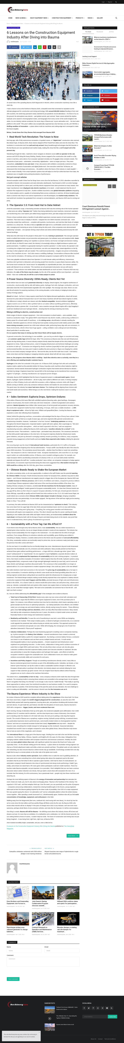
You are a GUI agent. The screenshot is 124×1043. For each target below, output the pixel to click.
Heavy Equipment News (17, 23)
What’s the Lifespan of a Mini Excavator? (103, 147)
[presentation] (21, 972)
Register (110, 2)
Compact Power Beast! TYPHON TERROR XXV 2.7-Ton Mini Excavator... (104, 167)
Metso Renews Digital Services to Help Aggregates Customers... (98, 64)
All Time (111, 32)
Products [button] (80, 18)
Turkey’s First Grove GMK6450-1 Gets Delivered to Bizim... (67, 1008)
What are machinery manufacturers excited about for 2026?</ (105, 38)
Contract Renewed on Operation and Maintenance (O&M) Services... (42, 929)
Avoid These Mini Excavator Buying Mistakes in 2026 (105, 156)
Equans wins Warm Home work (65, 1024)
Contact (100, 1039)
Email (46, 947)
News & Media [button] (21, 18)
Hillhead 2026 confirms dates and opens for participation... (67, 902)
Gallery (100, 18)
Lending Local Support (89, 56)
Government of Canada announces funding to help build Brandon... (105, 48)
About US (93, 1039)
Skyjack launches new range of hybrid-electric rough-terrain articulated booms (61, 853)
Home (10, 18)
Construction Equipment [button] (62, 18)
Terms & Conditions (110, 1039)
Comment (10, 955)
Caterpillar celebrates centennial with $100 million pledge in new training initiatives (25, 853)
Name (9, 947)
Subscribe (112, 1017)
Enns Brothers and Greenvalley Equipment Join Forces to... (18, 902)
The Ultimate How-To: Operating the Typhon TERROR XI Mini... (66, 1017)
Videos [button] (91, 18)
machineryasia (13, 41)
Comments (12, 942)
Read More (73, 836)
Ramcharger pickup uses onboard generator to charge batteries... (17, 929)
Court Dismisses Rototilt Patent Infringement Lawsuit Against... (96, 207)
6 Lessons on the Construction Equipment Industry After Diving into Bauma (31, 826)
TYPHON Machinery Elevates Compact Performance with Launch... (103, 137)
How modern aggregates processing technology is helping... (105, 73)
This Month (99, 32)
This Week (88, 32)
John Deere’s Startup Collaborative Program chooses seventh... (40, 903)
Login (103, 2)
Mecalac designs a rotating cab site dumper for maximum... (67, 929)
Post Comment (13, 979)
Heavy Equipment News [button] (39, 18)
